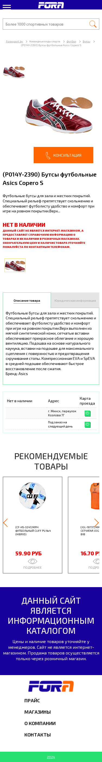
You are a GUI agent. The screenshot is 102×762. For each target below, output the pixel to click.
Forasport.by (14, 41)
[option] (51, 111)
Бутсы (86, 41)
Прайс (32, 700)
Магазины (37, 712)
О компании (40, 723)
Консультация (63, 155)
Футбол (71, 41)
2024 (51, 757)
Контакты (37, 735)
